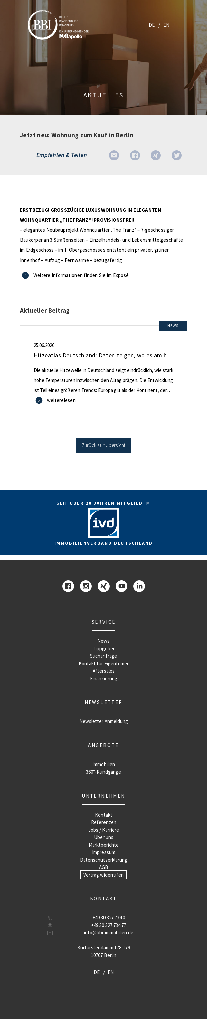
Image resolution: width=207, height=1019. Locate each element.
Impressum (103, 852)
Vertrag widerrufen (103, 875)
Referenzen (103, 822)
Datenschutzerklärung (103, 860)
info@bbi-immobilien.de (108, 932)
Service (104, 622)
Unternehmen (103, 796)
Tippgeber (104, 648)
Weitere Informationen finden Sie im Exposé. (81, 275)
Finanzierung (103, 678)
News (103, 641)
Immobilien (103, 764)
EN (166, 25)
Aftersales (104, 671)
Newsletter (104, 702)
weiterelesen (61, 400)
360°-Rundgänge (103, 772)
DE (152, 25)
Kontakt (103, 815)
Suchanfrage (103, 656)
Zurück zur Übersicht (104, 445)
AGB (103, 867)
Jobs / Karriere (103, 830)
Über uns (103, 837)
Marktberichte (104, 845)
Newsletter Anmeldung (103, 721)
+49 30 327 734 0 (108, 917)
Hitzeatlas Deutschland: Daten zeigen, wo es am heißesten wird (118, 355)
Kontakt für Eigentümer (104, 663)
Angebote (103, 745)
